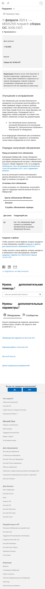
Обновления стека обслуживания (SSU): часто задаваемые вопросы (21, 168)
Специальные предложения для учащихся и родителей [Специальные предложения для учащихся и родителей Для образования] (19, 475)
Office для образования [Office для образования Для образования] (10, 467)
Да (15, 389)
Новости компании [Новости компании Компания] (8, 574)
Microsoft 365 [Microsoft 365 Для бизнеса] (7, 505)
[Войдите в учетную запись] (41, 3)
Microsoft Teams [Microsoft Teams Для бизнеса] (8, 517)
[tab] (18, 198)
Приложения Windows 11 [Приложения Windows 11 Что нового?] (10, 414)
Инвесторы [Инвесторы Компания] (6, 582)
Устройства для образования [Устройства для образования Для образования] (11, 455)
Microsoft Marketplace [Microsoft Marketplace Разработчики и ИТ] (9, 543)
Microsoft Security (8, 356)
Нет (29, 389)
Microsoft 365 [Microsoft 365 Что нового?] (7, 406)
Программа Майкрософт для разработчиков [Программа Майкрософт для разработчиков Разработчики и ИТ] (16, 528)
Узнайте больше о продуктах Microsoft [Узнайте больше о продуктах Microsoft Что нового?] (14, 410)
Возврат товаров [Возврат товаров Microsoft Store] (8, 436)
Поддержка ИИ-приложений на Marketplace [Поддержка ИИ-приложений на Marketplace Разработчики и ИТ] (16, 536)
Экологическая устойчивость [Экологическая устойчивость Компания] (11, 585)
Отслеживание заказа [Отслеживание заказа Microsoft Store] (9, 440)
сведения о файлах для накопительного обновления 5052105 (21, 245)
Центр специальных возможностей (16, 365)
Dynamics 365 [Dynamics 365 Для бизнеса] (7, 501)
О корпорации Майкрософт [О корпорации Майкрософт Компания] (11, 570)
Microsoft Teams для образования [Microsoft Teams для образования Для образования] (13, 459)
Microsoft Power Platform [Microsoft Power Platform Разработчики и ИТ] (10, 547)
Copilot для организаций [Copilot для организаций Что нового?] (10, 402)
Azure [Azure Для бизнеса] (4, 497)
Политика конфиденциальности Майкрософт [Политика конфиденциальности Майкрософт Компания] (16, 578)
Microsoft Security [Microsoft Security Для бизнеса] (8, 493)
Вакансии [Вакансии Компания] (5, 566)
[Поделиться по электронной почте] (14, 266)
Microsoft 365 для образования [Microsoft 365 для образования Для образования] (12, 463)
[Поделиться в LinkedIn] (8, 266)
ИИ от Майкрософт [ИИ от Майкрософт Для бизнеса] (8, 490)
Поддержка (7, 8)
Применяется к (10, 32)
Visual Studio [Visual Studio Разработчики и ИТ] (7, 555)
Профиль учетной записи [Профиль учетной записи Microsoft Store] (10, 425)
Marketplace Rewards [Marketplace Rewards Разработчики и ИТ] (9, 551)
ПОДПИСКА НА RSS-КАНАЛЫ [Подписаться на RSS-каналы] (16, 271)
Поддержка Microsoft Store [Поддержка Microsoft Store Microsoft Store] (11, 432)
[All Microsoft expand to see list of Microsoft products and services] (3, 3)
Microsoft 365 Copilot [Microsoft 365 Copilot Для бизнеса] (9, 513)
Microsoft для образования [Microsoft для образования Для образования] (11, 451)
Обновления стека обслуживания (15, 166)
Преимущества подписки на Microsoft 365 (18, 338)
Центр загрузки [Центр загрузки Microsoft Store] (7, 429)
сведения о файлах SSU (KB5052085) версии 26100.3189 (19, 256)
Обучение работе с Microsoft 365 (15, 347)
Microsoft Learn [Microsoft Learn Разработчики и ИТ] (7, 532)
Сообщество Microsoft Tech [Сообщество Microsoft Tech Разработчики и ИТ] (11, 539)
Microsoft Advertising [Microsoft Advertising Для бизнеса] (9, 509)
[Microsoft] (22, 1)
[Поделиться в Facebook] (4, 266)
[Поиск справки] (8, 3)
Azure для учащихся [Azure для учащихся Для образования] (9, 478)
